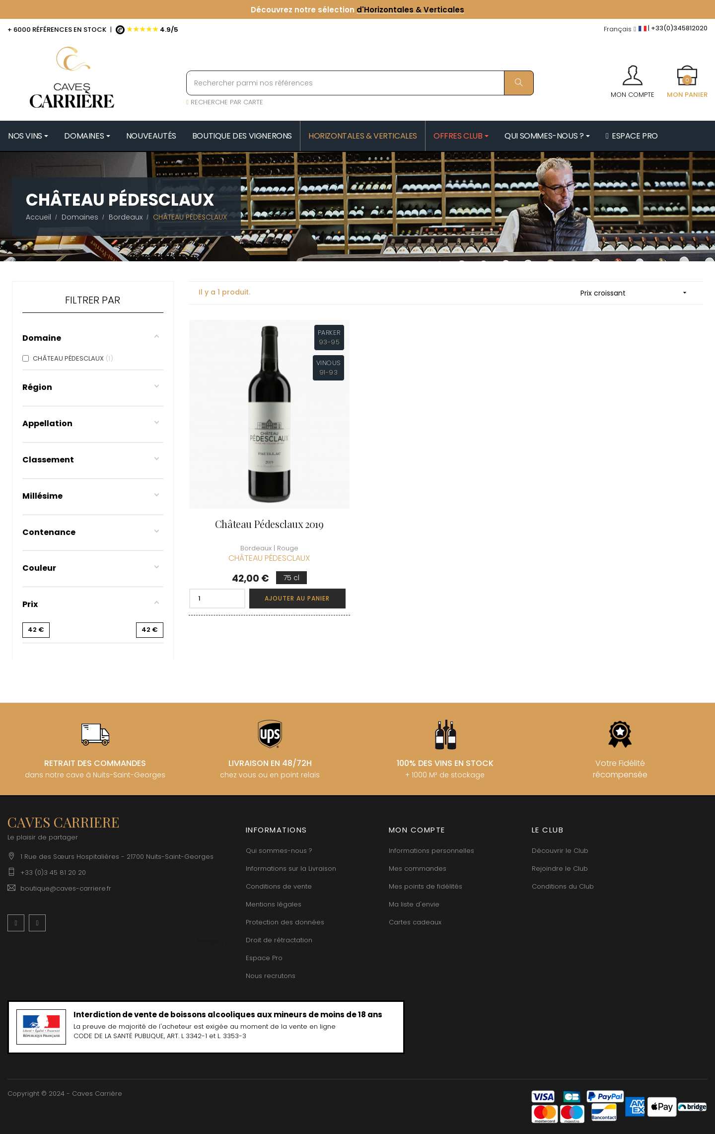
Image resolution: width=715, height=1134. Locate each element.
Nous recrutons (270, 976)
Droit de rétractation (279, 940)
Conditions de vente (279, 886)
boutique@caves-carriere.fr (65, 888)
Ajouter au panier (297, 598)
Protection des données (285, 922)
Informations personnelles (431, 850)
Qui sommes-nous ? (279, 850)
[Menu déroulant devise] (620, 29)
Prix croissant (636, 293)
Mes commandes (417, 868)
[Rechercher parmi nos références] (360, 83)
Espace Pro (264, 958)
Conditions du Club (563, 886)
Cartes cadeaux (415, 922)
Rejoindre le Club (560, 868)
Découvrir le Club (560, 850)
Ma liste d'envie (414, 904)
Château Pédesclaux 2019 (269, 523)
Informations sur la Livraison (291, 868)
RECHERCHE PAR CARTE (224, 102)
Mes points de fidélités (425, 886)
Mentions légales (273, 904)
